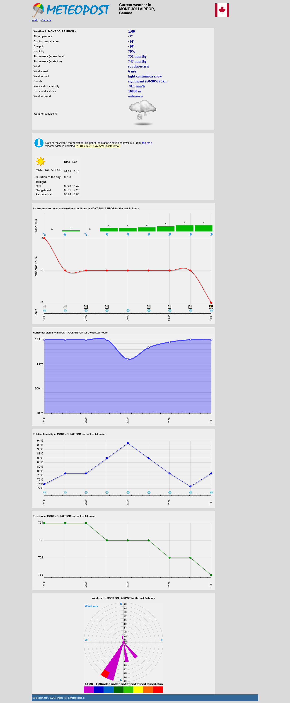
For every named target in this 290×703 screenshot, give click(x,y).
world (35, 20)
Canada (46, 20)
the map (147, 143)
